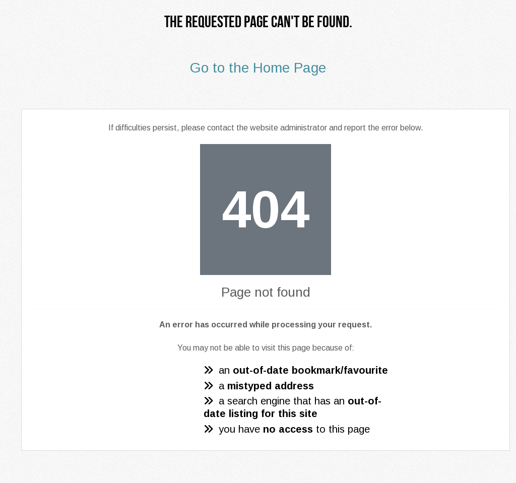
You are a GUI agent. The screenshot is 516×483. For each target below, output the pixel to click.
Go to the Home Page (258, 68)
